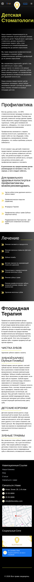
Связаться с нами (9, 480)
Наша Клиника (8, 469)
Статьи (5, 476)
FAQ (4, 473)
